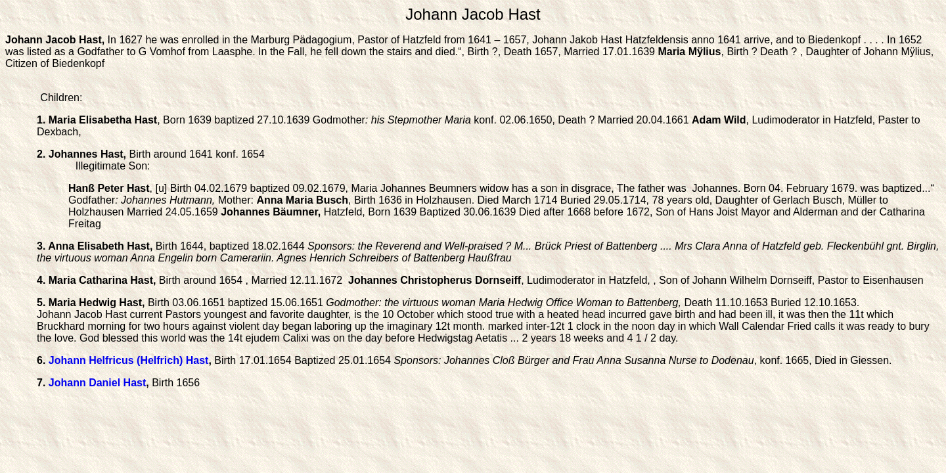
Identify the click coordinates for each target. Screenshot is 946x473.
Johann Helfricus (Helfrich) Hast (129, 360)
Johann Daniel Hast (97, 382)
